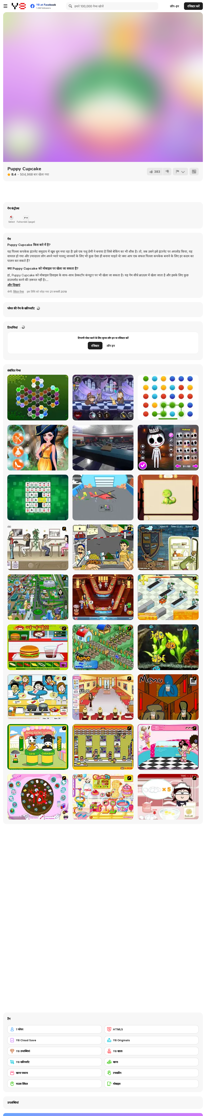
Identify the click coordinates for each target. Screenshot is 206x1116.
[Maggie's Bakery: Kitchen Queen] (168, 797)
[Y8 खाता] (151, 1051)
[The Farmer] (103, 647)
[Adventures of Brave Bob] (103, 397)
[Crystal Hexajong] (37, 397)
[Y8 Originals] (151, 1040)
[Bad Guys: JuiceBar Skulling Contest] (168, 697)
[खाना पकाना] (54, 1073)
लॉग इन (111, 345)
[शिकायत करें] (180, 171)
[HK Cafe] (37, 697)
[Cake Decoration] (37, 797)
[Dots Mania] (168, 397)
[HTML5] (151, 1029)
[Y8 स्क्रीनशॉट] (54, 1062)
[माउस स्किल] (54, 1084)
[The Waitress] (37, 547)
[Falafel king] (103, 547)
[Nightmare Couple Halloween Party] (168, 447)
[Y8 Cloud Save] (54, 1040)
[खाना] (151, 1062)
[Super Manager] (168, 597)
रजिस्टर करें (193, 6)
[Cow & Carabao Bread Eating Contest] (37, 747)
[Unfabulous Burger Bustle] (103, 697)
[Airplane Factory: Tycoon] (103, 497)
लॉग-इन (174, 6)
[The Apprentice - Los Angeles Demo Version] (103, 597)
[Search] (70, 6)
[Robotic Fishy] (168, 647)
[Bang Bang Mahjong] (37, 497)
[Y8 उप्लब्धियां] (54, 1051)
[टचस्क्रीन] (151, 1073)
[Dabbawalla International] (37, 597)
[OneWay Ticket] (103, 447)
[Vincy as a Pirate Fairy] (37, 447)
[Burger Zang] (37, 647)
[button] (13, 285)
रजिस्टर (95, 345)
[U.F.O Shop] (103, 747)
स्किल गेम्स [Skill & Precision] (18, 291)
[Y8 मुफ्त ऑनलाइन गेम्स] (19, 6)
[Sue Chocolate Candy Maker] (103, 797)
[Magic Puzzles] (168, 497)
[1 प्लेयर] (54, 1029)
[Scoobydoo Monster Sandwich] (168, 547)
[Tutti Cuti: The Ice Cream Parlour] (168, 747)
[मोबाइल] (151, 1084)
